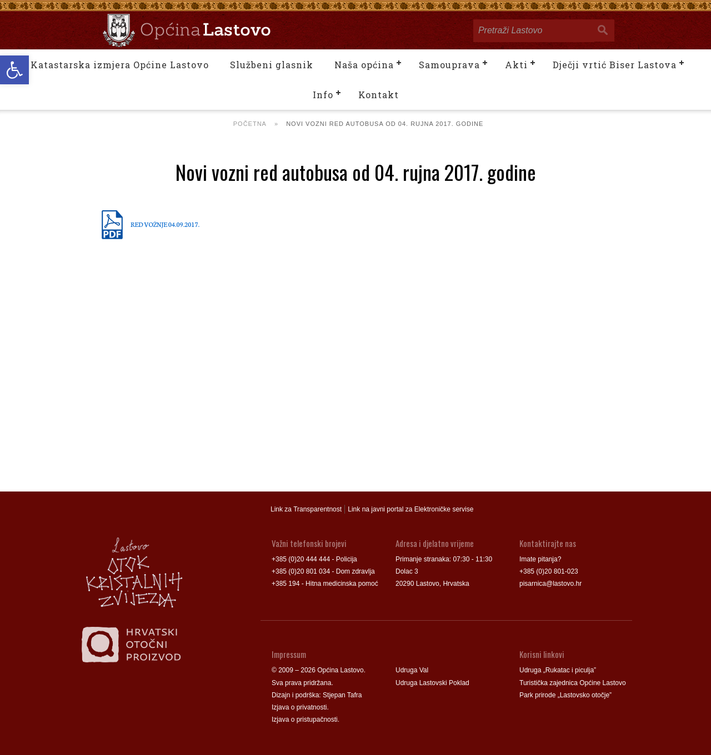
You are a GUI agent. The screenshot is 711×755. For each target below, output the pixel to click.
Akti (516, 64)
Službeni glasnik (271, 64)
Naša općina (364, 64)
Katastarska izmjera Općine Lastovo (120, 64)
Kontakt (378, 94)
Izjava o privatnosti (299, 707)
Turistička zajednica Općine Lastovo (572, 683)
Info (323, 94)
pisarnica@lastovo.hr (550, 583)
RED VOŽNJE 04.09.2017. (165, 224)
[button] (14, 69)
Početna (250, 123)
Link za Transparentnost (306, 509)
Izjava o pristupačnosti (305, 719)
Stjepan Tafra (342, 695)
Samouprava (449, 64)
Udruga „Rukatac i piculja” (557, 670)
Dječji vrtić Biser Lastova (615, 64)
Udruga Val (411, 670)
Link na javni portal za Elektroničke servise (410, 509)
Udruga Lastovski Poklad (432, 683)
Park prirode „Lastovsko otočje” (565, 695)
